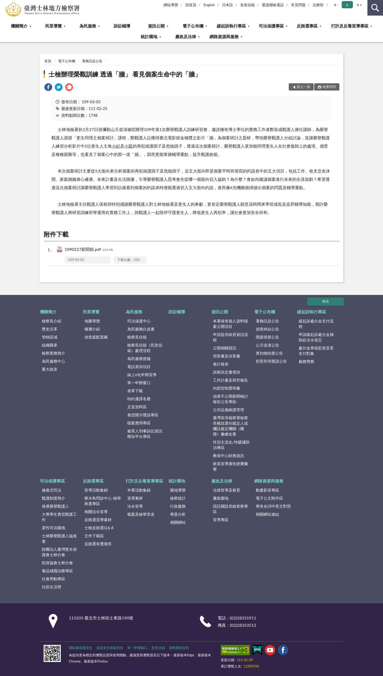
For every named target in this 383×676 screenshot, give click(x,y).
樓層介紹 (92, 329)
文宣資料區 (137, 406)
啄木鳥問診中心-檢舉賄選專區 (102, 501)
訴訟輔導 (122, 25)
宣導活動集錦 (96, 490)
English (209, 5)
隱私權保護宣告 (80, 648)
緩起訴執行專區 (231, 25)
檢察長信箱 (137, 337)
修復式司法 (51, 490)
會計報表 (221, 364)
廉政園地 (221, 498)
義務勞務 (306, 361)
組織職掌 (49, 345)
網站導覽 (171, 5)
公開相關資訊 (224, 348)
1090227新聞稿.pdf (89, 250)
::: (4, 4)
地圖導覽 (92, 321)
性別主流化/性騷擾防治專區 (231, 445)
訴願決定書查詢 (226, 372)
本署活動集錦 (139, 490)
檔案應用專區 (139, 422)
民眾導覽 (53, 25)
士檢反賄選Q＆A (98, 527)
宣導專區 (221, 519)
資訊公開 (156, 25)
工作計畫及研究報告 (230, 380)
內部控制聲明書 (226, 388)
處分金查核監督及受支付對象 (316, 351)
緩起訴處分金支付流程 (316, 324)
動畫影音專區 (267, 490)
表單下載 (135, 390)
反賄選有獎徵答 (98, 543)
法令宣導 (135, 506)
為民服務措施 (139, 358)
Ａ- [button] (335, 5)
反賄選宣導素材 (98, 519)
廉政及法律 (185, 36)
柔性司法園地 (53, 527)
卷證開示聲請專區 (142, 414)
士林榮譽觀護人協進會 (59, 538)
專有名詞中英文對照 (273, 506)
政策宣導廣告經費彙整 (230, 466)
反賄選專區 (307, 25)
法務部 (318, 5)
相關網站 (178, 522)
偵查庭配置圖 (96, 337)
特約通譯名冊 (139, 398)
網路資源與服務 (224, 36)
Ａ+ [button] (359, 5)
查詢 (375, 8)
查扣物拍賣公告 (269, 353)
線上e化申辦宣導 (142, 374)
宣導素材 (135, 498)
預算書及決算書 (226, 356)
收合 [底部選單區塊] (325, 301)
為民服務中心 (53, 361)
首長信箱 (247, 5)
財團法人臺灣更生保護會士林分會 (59, 552)
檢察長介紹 (51, 321)
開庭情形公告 (267, 337)
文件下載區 (94, 535)
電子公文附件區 (269, 498)
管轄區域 (49, 337)
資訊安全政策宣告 (109, 648)
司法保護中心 (139, 321)
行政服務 (178, 506)
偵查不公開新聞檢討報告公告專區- (230, 399)
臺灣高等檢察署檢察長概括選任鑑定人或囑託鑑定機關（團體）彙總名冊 (230, 425)
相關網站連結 (267, 514)
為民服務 (87, 25)
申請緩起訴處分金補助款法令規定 (316, 337)
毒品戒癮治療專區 (57, 570)
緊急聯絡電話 (273, 5)
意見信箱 (158, 648)
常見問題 (298, 5)
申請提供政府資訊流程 (230, 337)
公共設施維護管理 (228, 409)
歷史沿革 (49, 329)
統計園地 (149, 36)
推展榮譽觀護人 (55, 506)
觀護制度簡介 (53, 498)
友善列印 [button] (329, 87)
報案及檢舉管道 (140, 514)
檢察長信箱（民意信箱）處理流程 (144, 348)
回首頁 (190, 5)
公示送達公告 (267, 345)
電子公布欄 (193, 25)
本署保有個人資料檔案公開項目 (230, 324)
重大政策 (49, 369)
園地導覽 (178, 490)
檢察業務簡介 (53, 353)
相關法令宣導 (96, 511)
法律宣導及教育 (226, 490)
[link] (48, 87)
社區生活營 (51, 586)
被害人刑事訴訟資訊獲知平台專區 (144, 434)
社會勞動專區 (53, 578)
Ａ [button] (347, 5)
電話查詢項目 (139, 366)
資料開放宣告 (179, 648)
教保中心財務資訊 (228, 455)
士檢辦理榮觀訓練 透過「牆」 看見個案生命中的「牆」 (125, 74)
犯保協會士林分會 (57, 562)
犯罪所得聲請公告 (271, 361)
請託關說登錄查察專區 (230, 509)
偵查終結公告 (267, 329)
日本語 (227, 5)
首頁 (47, 61)
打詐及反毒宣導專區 (349, 25)
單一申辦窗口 (139, 382)
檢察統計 (178, 498)
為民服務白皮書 (140, 329)
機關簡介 (19, 25)
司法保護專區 (271, 25)
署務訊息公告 (92, 61)
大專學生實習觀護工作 (59, 517)
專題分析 (178, 514)
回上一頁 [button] (303, 87)
